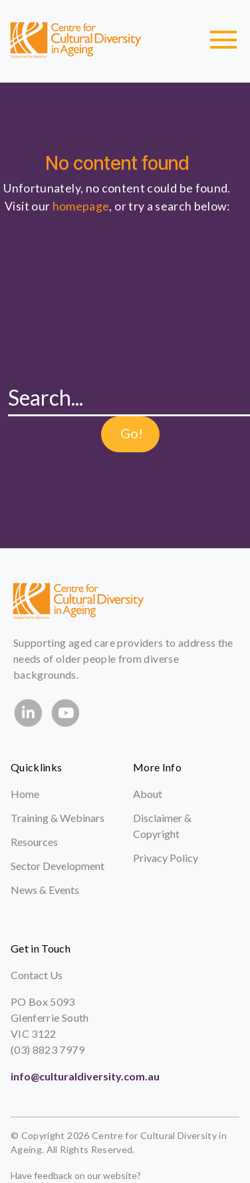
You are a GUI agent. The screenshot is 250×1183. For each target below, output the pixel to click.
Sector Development (57, 865)
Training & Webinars (57, 817)
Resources (34, 841)
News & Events (45, 889)
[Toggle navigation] (223, 40)
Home (25, 793)
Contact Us (36, 975)
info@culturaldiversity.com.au (85, 1076)
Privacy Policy (165, 857)
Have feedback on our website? (76, 1175)
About (147, 793)
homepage (81, 206)
